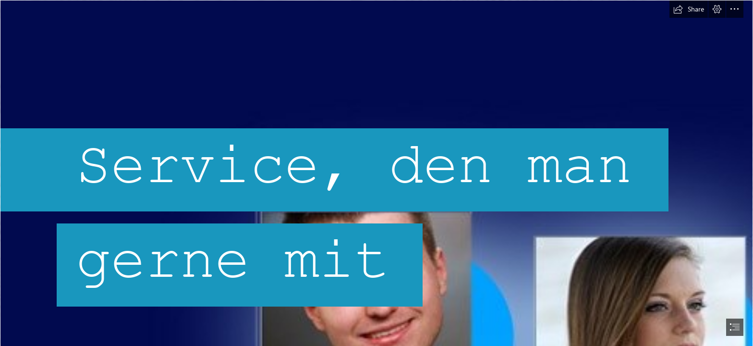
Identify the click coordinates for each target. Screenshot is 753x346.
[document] (376, 173)
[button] (688, 9)
